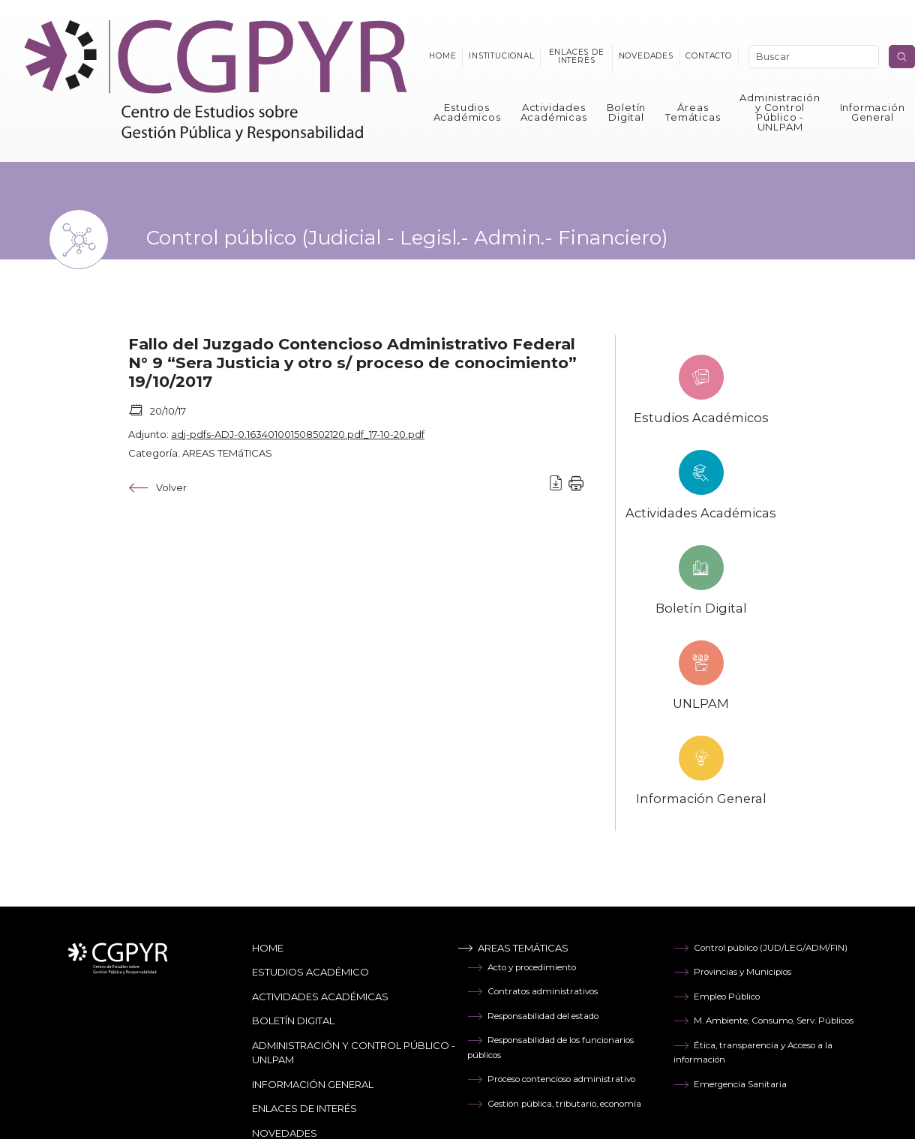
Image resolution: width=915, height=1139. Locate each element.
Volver (157, 488)
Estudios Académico (310, 972)
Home (442, 56)
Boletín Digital (626, 112)
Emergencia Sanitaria (730, 1084)
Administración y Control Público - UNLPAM (780, 112)
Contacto (708, 56)
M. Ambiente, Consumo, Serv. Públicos (764, 1020)
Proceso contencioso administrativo (551, 1079)
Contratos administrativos (532, 991)
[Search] (813, 56)
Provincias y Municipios (732, 972)
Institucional (501, 56)
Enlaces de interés (576, 55)
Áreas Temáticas (692, 112)
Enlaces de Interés (304, 1108)
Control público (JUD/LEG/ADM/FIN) (761, 948)
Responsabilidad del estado (532, 1016)
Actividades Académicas (553, 112)
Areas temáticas (513, 948)
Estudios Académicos (467, 112)
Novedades (646, 56)
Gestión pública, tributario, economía (554, 1104)
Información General (872, 112)
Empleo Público (717, 996)
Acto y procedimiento (521, 967)
